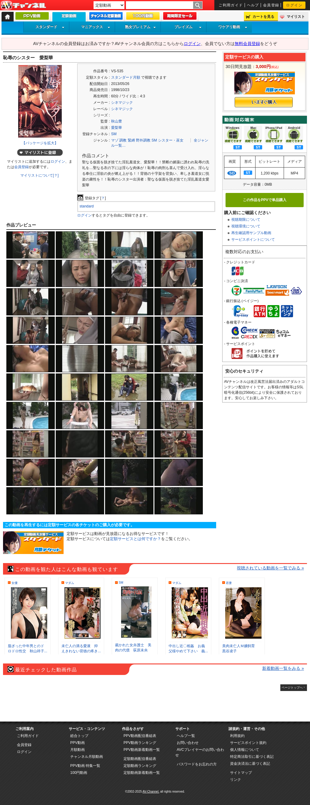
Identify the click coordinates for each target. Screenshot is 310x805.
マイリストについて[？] (39, 175)
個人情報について (244, 750)
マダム (69, 583)
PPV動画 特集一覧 (85, 766)
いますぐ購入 (264, 102)
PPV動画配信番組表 (140, 736)
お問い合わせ (188, 743)
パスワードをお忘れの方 (197, 764)
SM (114, 134)
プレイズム (188, 27)
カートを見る (263, 17)
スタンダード (49, 27)
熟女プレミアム (140, 27)
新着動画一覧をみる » (283, 668)
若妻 (229, 583)
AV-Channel (23, 5)
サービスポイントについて (253, 239)
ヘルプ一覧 (186, 736)
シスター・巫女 (170, 140)
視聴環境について (245, 226)
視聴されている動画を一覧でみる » (270, 567)
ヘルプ (253, 5)
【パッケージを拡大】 (40, 143)
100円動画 (78, 773)
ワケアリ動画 (232, 27)
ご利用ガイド (231, 5)
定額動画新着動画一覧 (142, 773)
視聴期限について (245, 219)
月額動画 (77, 750)
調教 (123, 140)
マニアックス (95, 27)
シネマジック (122, 102)
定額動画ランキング (140, 766)
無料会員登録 (247, 43)
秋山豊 (116, 121)
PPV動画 (77, 743)
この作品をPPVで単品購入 (264, 200)
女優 (15, 583)
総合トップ (79, 736)
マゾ (114, 140)
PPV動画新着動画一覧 (142, 750)
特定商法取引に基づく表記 (252, 756)
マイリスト (296, 17)
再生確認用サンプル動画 (251, 233)
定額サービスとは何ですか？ (135, 538)
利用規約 (237, 736)
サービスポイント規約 (248, 743)
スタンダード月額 (125, 77)
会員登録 (271, 5)
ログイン (294, 5)
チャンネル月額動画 (86, 756)
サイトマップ (241, 773)
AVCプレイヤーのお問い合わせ (199, 752)
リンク (235, 779)
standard (87, 206)
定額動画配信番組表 (140, 759)
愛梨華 (116, 127)
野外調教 (143, 140)
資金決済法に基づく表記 (250, 763)
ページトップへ (292, 687)
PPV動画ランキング (140, 743)
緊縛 (131, 140)
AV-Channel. (151, 791)
